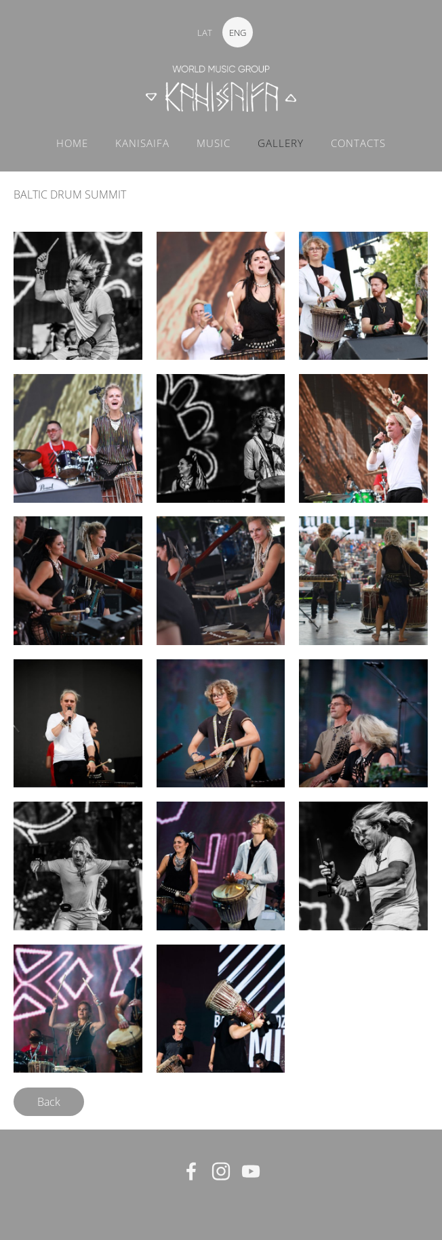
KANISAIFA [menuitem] (142, 143)
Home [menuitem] (72, 143)
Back (48, 1101)
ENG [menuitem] (237, 32)
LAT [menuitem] (204, 32)
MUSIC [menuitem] (213, 143)
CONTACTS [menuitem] (358, 143)
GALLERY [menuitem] (281, 143)
